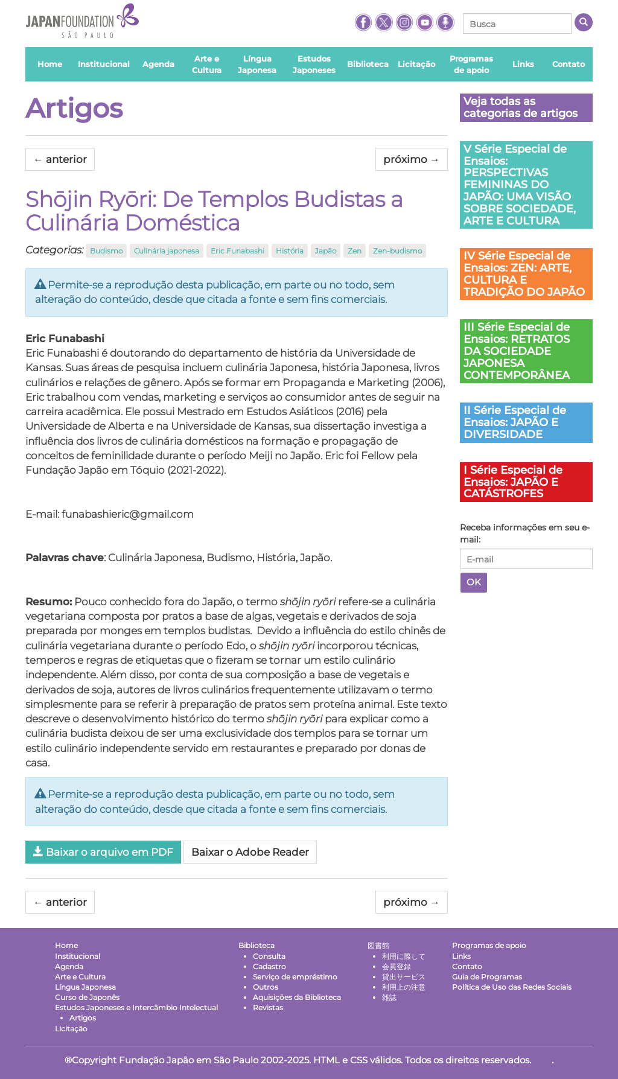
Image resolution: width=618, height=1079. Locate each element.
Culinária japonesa (166, 250)
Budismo (106, 250)
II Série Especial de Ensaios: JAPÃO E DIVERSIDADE (515, 422)
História (290, 250)
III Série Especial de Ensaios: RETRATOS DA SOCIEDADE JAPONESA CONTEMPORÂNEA (517, 350)
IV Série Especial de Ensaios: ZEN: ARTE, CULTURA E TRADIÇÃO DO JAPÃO (524, 273)
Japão (325, 250)
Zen (355, 250)
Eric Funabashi (237, 250)
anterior (60, 159)
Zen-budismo (397, 250)
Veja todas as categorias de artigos (521, 107)
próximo (411, 159)
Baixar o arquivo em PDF (103, 852)
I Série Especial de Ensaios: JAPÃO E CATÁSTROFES (513, 482)
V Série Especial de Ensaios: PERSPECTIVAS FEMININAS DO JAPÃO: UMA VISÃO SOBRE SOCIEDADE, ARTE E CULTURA (520, 185)
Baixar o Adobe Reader (250, 852)
